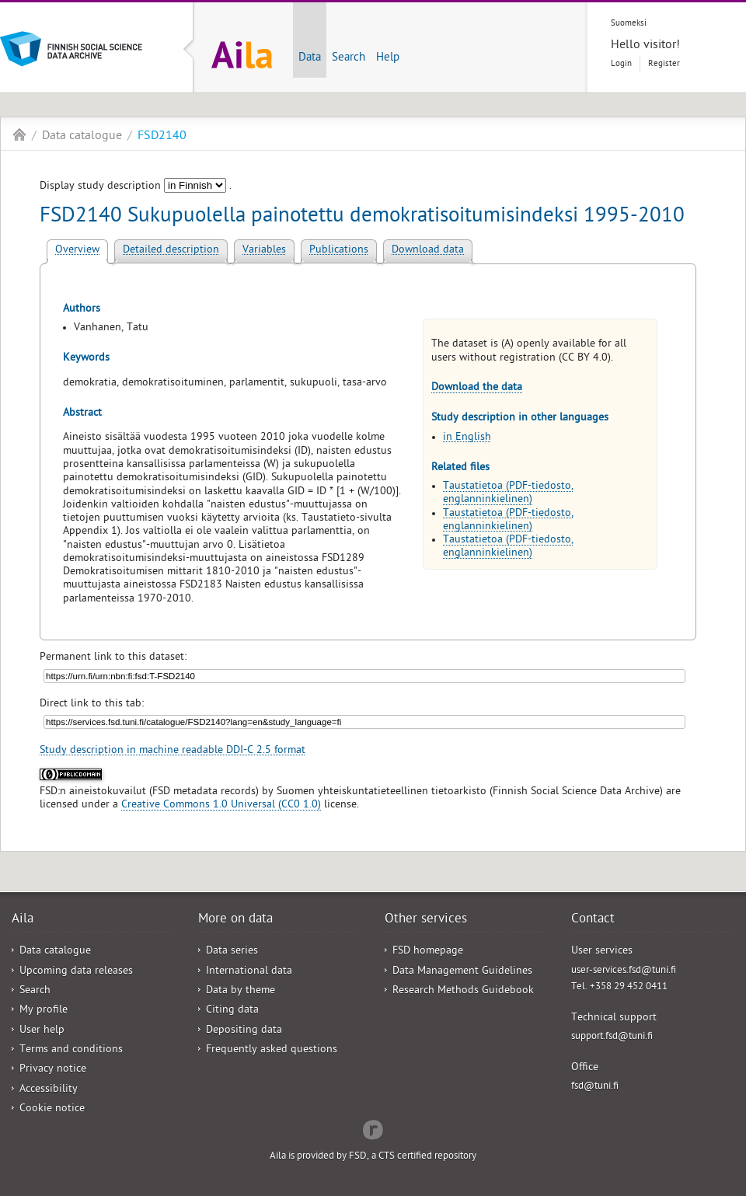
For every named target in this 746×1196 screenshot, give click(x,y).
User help (41, 1030)
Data (309, 58)
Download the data (476, 388)
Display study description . (136, 187)
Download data (428, 250)
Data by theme (240, 991)
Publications (338, 250)
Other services (426, 920)
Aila (19, 134)
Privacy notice (52, 1069)
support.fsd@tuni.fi (612, 1037)
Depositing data (244, 1030)
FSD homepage (427, 951)
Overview (77, 250)
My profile (43, 1010)
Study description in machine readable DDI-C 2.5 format (172, 751)
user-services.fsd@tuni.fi (623, 971)
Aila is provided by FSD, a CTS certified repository (373, 1157)
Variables (264, 250)
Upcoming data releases (76, 971)
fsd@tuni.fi (595, 1087)
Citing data (232, 1010)
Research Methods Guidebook (463, 991)
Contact (593, 920)
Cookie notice (52, 1109)
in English (467, 438)
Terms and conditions (71, 1050)
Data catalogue (82, 137)
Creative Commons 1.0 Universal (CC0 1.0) (221, 805)
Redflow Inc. (373, 1128)
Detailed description (171, 250)
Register (664, 64)
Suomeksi (629, 23)
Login (621, 64)
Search (348, 58)
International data (249, 971)
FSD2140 (162, 137)
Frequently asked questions (271, 1050)
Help (387, 58)
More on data (235, 920)
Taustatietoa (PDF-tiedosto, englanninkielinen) (508, 493)
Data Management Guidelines (462, 971)
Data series (232, 951)
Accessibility (48, 1090)
